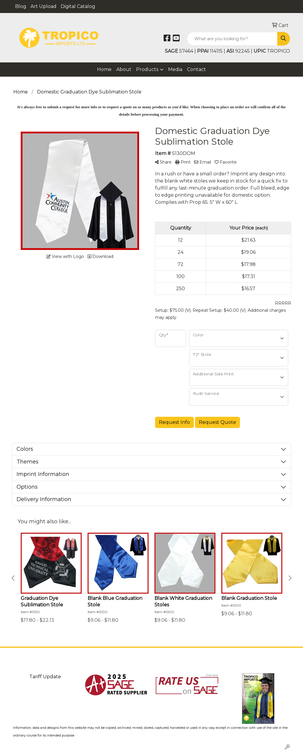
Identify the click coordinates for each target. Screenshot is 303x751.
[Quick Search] (232, 39)
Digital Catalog (78, 6)
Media (175, 69)
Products (147, 69)
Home (104, 69)
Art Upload (43, 6)
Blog (20, 6)
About (123, 69)
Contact (196, 69)
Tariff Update (45, 676)
